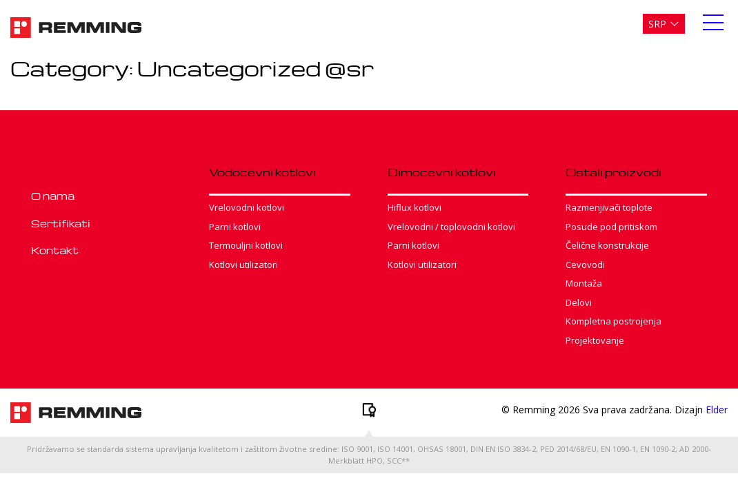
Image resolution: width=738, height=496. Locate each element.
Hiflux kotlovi (414, 207)
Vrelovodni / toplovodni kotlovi (451, 226)
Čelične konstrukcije (607, 245)
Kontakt (55, 250)
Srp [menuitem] (657, 23)
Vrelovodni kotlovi (246, 207)
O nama (52, 195)
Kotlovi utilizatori (243, 264)
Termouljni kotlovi (246, 245)
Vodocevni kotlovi (262, 172)
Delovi (579, 302)
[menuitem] (664, 24)
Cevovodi (585, 264)
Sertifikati (60, 223)
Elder (717, 409)
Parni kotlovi (235, 226)
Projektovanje (595, 340)
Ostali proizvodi (613, 172)
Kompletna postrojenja (613, 321)
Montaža (584, 283)
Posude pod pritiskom (611, 226)
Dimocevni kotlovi (442, 172)
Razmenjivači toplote (609, 207)
